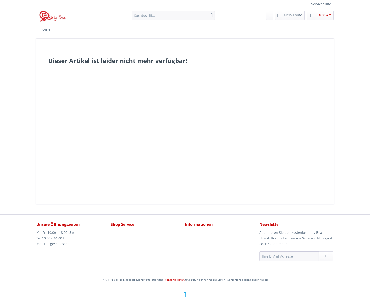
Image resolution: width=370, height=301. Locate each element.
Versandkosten (175, 280)
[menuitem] (173, 18)
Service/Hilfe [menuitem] (320, 4)
